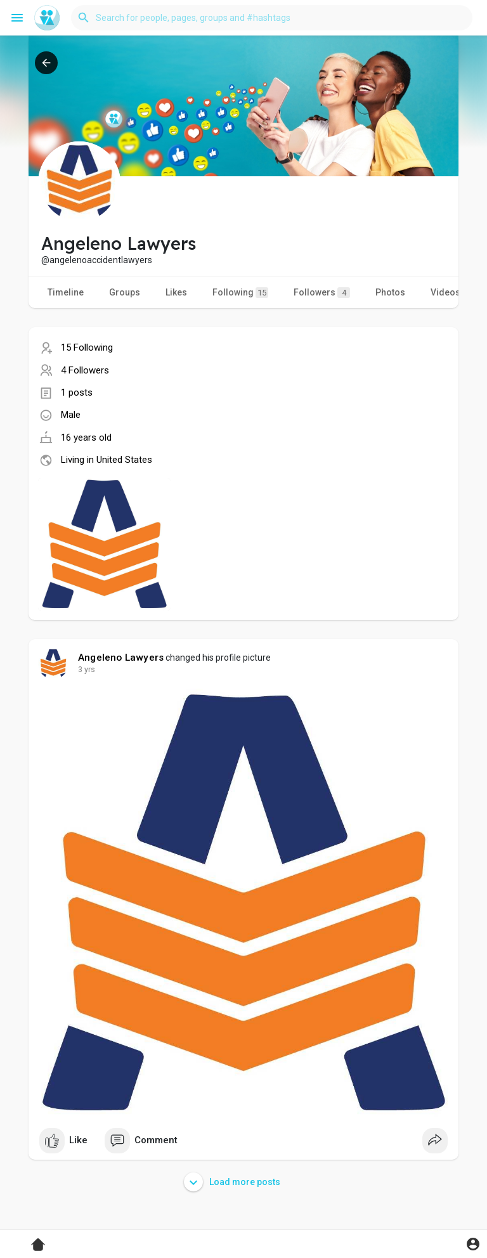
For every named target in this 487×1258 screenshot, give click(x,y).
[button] (271, 17)
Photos (390, 292)
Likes (176, 292)
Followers (322, 292)
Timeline (66, 292)
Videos (445, 292)
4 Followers (85, 370)
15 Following (87, 347)
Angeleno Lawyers (121, 657)
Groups (124, 292)
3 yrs (86, 669)
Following (240, 292)
